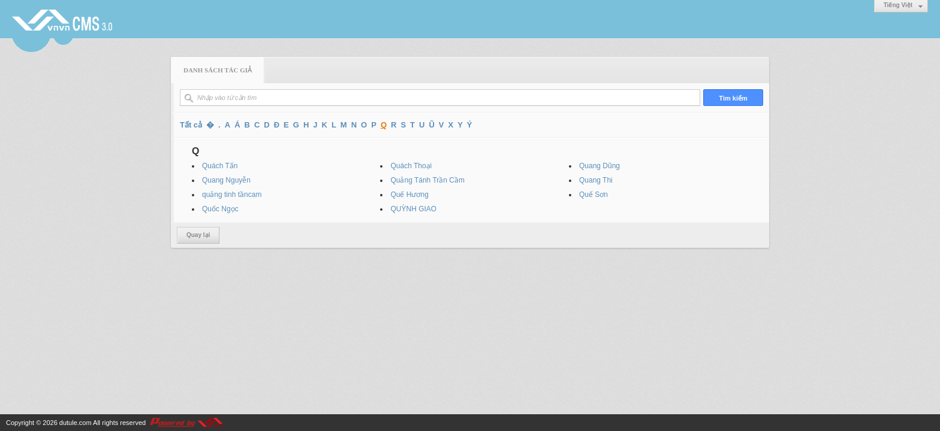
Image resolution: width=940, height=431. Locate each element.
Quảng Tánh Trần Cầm (427, 180)
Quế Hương (409, 194)
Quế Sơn (593, 194)
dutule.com (75, 422)
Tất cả (191, 124)
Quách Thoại (411, 166)
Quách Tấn (219, 166)
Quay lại (198, 235)
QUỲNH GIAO (413, 209)
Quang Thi (596, 180)
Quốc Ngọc (220, 209)
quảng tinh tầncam (231, 194)
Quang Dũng (599, 166)
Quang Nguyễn (226, 180)
